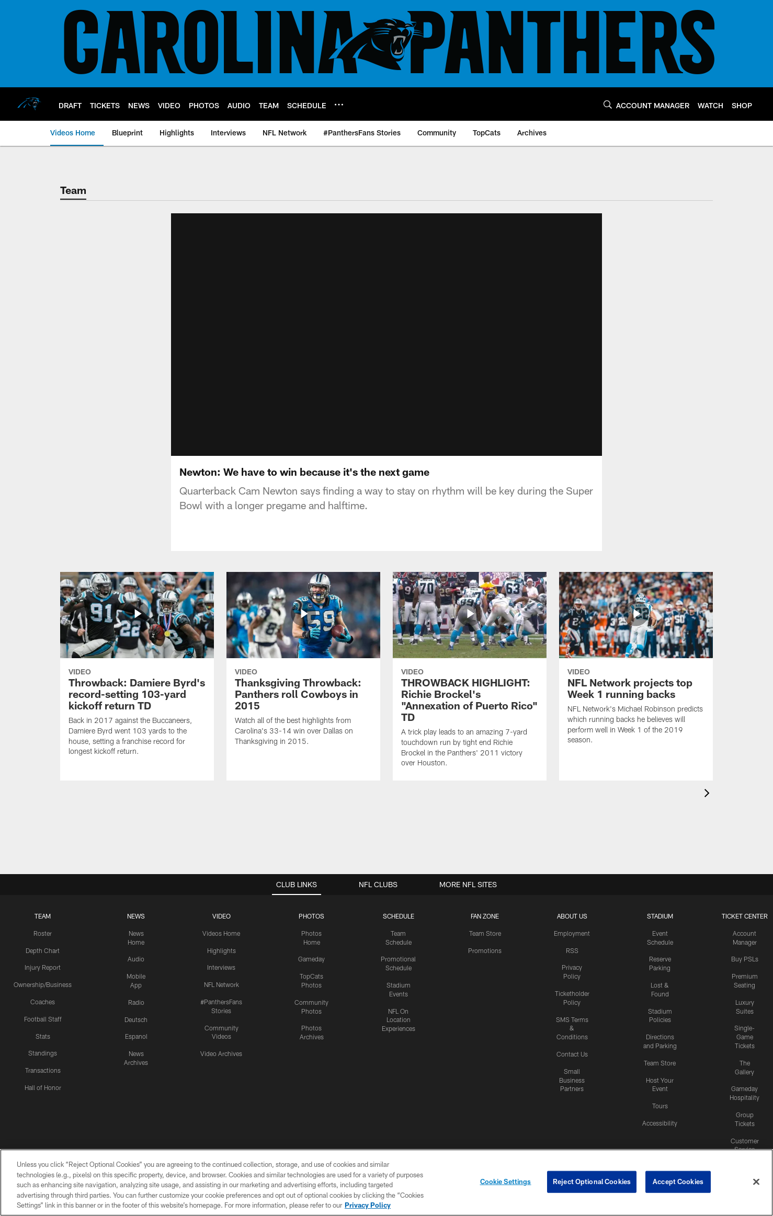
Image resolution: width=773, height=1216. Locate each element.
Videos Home (221, 933)
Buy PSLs (744, 958)
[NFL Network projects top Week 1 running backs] (636, 665)
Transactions (43, 1070)
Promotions (485, 950)
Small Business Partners (572, 1080)
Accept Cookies (678, 1181)
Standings (42, 1053)
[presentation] (708, 794)
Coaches (42, 1001)
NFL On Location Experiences (398, 1020)
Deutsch (135, 1019)
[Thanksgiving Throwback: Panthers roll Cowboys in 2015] (303, 665)
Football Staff (43, 1019)
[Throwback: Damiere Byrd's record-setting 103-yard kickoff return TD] (137, 670)
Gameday (311, 958)
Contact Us (572, 1054)
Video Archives (221, 1053)
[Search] (608, 104)
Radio (136, 1002)
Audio (136, 958)
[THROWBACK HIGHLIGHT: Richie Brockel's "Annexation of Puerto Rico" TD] (470, 676)
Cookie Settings (505, 1181)
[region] (386, 1182)
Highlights (221, 950)
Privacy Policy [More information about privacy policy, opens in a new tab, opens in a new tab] (368, 1205)
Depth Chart (43, 950)
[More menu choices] (339, 104)
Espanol (136, 1036)
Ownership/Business (43, 984)
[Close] (756, 1182)
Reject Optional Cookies (592, 1181)
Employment (572, 933)
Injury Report (43, 967)
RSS (572, 950)
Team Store (485, 933)
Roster (42, 933)
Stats (43, 1036)
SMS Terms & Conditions (572, 1028)
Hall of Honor (43, 1087)
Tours (660, 1105)
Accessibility (659, 1123)
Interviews (221, 967)
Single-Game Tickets (744, 1036)
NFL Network (221, 984)
